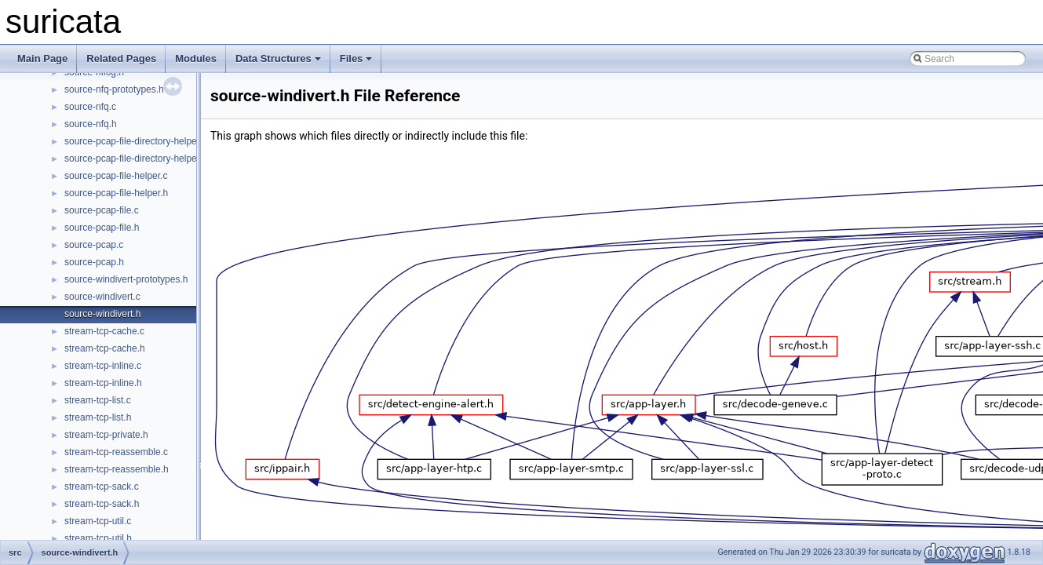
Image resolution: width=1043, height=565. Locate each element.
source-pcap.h (94, 262)
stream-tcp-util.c (97, 521)
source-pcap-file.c (101, 210)
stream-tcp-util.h (98, 538)
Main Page (42, 58)
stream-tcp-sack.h (101, 503)
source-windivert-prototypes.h (126, 279)
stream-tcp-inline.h (103, 382)
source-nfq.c (90, 106)
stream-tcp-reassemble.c (116, 452)
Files (356, 58)
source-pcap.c (93, 244)
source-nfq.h (90, 123)
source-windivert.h (102, 313)
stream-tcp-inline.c (102, 365)
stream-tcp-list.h (97, 417)
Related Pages (121, 58)
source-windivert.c (102, 296)
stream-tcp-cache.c (104, 331)
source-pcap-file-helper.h (116, 193)
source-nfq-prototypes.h (114, 89)
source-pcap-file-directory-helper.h (135, 158)
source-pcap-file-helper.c (115, 175)
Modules (196, 58)
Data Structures (278, 58)
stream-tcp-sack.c (101, 486)
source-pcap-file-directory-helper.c (135, 141)
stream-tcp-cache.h (104, 348)
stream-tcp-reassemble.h (116, 469)
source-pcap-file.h (101, 227)
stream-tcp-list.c (97, 400)
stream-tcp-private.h (106, 434)
